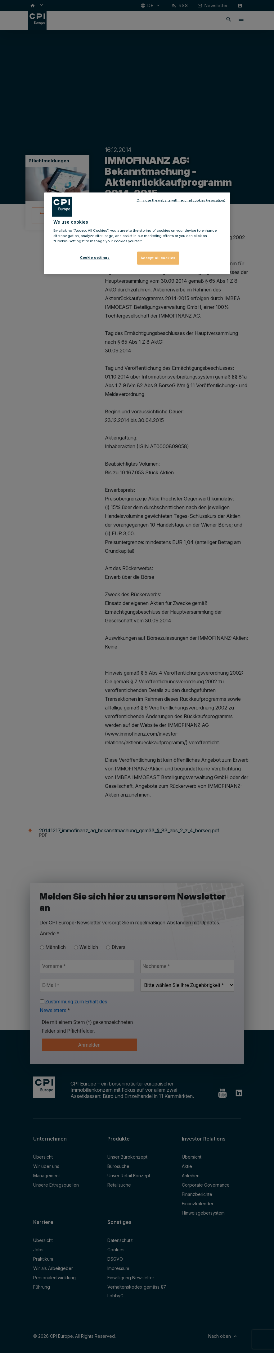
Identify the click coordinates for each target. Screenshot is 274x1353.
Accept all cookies (158, 258)
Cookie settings (95, 257)
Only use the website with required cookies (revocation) (181, 200)
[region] (137, 233)
